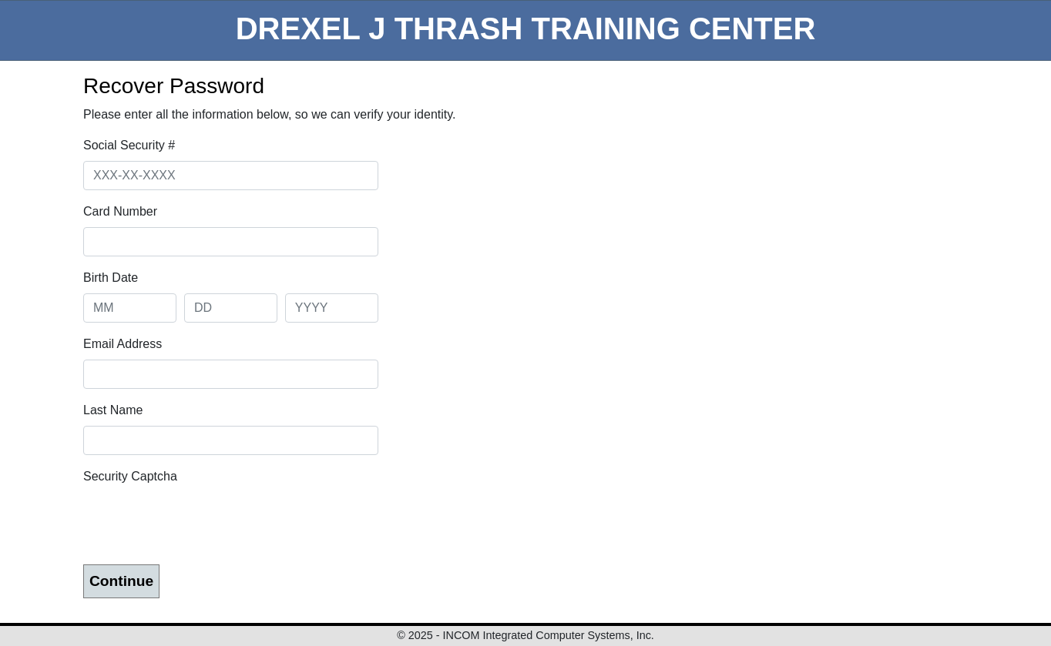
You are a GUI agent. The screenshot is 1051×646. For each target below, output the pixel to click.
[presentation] (200, 522)
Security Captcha (130, 476)
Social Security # (129, 145)
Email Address (122, 343)
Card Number (120, 211)
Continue (121, 581)
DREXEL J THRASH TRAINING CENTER (526, 28)
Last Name (113, 410)
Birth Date (110, 277)
